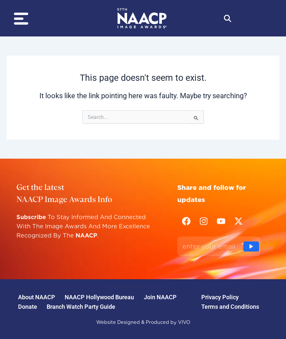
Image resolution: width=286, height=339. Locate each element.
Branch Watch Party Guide (82, 306)
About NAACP (36, 296)
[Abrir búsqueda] (227, 18)
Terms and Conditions (231, 306)
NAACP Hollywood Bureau (100, 296)
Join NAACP (162, 296)
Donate (27, 306)
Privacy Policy (220, 296)
